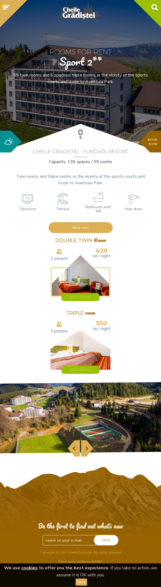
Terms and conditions (75, 562)
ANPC (98, 562)
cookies (29, 568)
